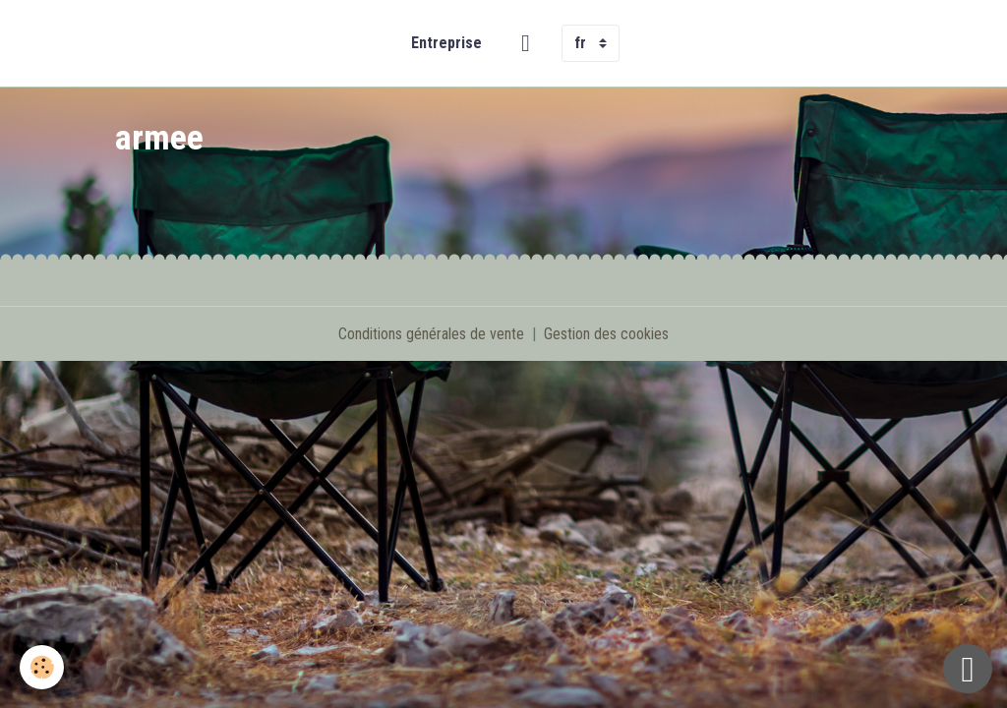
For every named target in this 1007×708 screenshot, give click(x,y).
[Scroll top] (967, 668)
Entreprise (446, 42)
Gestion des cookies (606, 333)
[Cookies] (42, 667)
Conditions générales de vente (431, 333)
